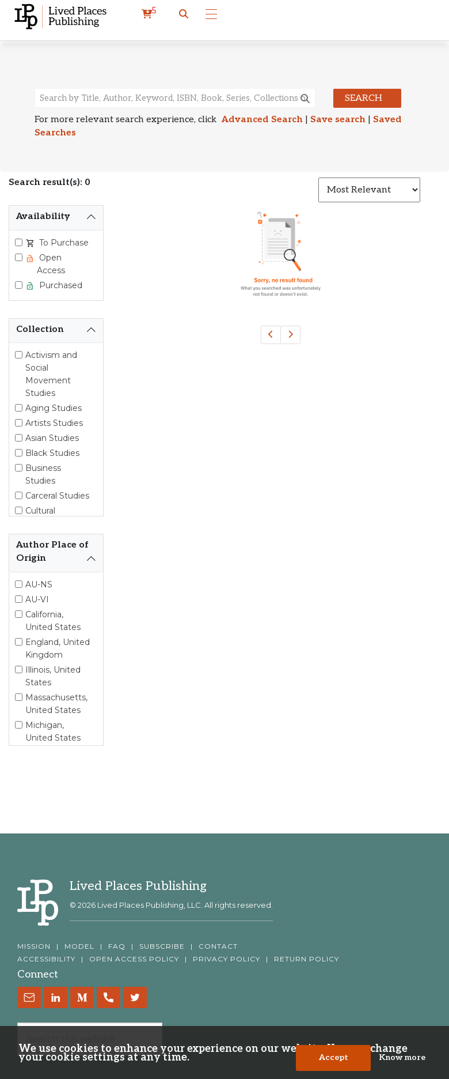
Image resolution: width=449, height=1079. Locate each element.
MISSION (34, 946)
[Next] (290, 335)
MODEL (79, 946)
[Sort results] (369, 190)
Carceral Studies (57, 496)
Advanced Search (262, 119)
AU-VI (37, 599)
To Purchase (63, 242)
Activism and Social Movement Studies (51, 374)
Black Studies (52, 453)
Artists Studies (54, 423)
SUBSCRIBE (162, 946)
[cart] (149, 14)
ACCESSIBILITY (46, 959)
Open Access (51, 264)
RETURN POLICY (306, 959)
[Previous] (271, 335)
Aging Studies (53, 408)
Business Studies (43, 474)
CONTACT (218, 946)
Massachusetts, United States (56, 703)
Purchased (59, 285)
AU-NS (38, 584)
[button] (184, 14)
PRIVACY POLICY (226, 959)
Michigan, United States (53, 731)
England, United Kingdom (57, 648)
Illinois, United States (53, 676)
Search (363, 98)
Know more (402, 1060)
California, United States (53, 620)
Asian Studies (52, 438)
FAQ (116, 946)
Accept (333, 1060)
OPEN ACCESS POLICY (134, 959)
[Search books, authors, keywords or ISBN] (175, 98)
